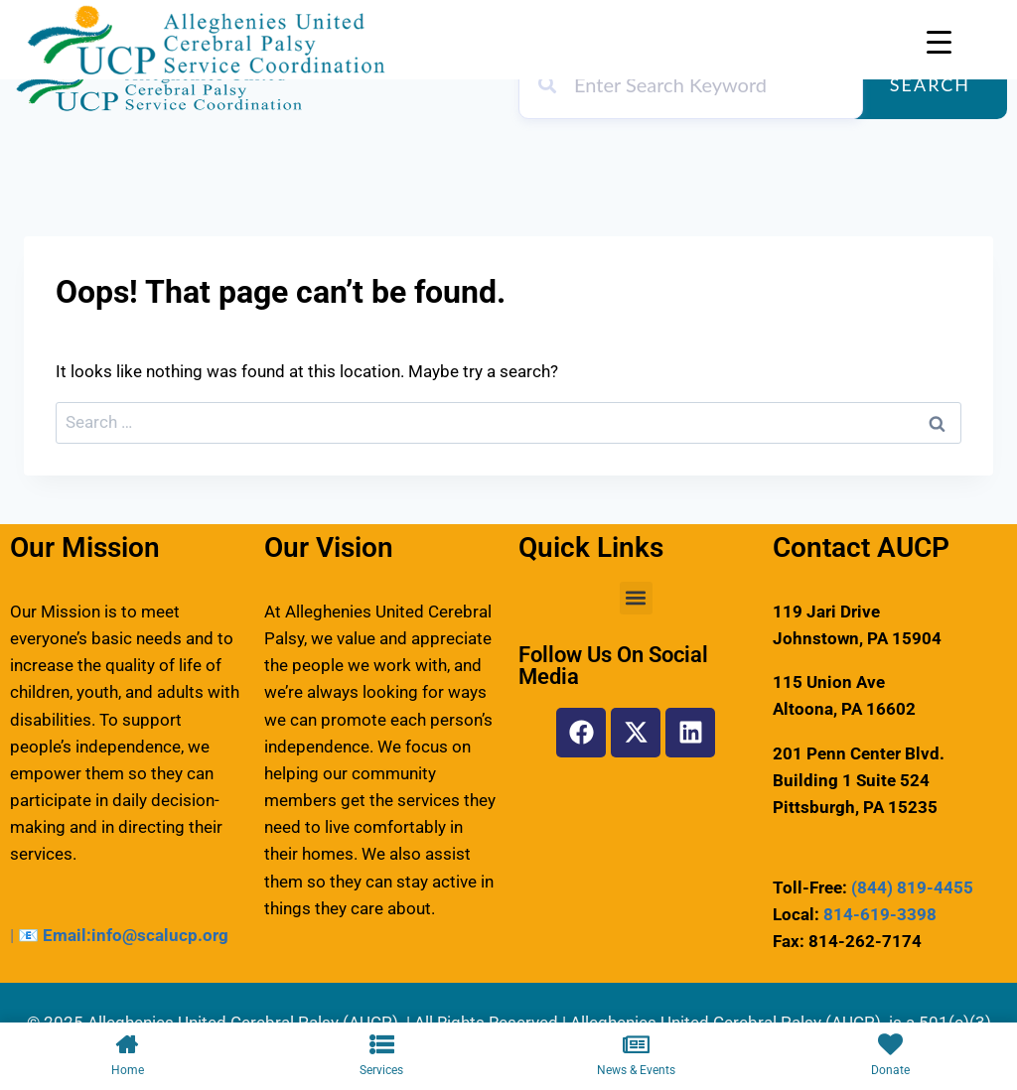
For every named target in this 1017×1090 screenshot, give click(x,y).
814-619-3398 (880, 914)
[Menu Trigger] (939, 42)
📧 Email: (54, 935)
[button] (636, 598)
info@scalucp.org (159, 935)
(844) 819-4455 (912, 887)
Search (930, 84)
